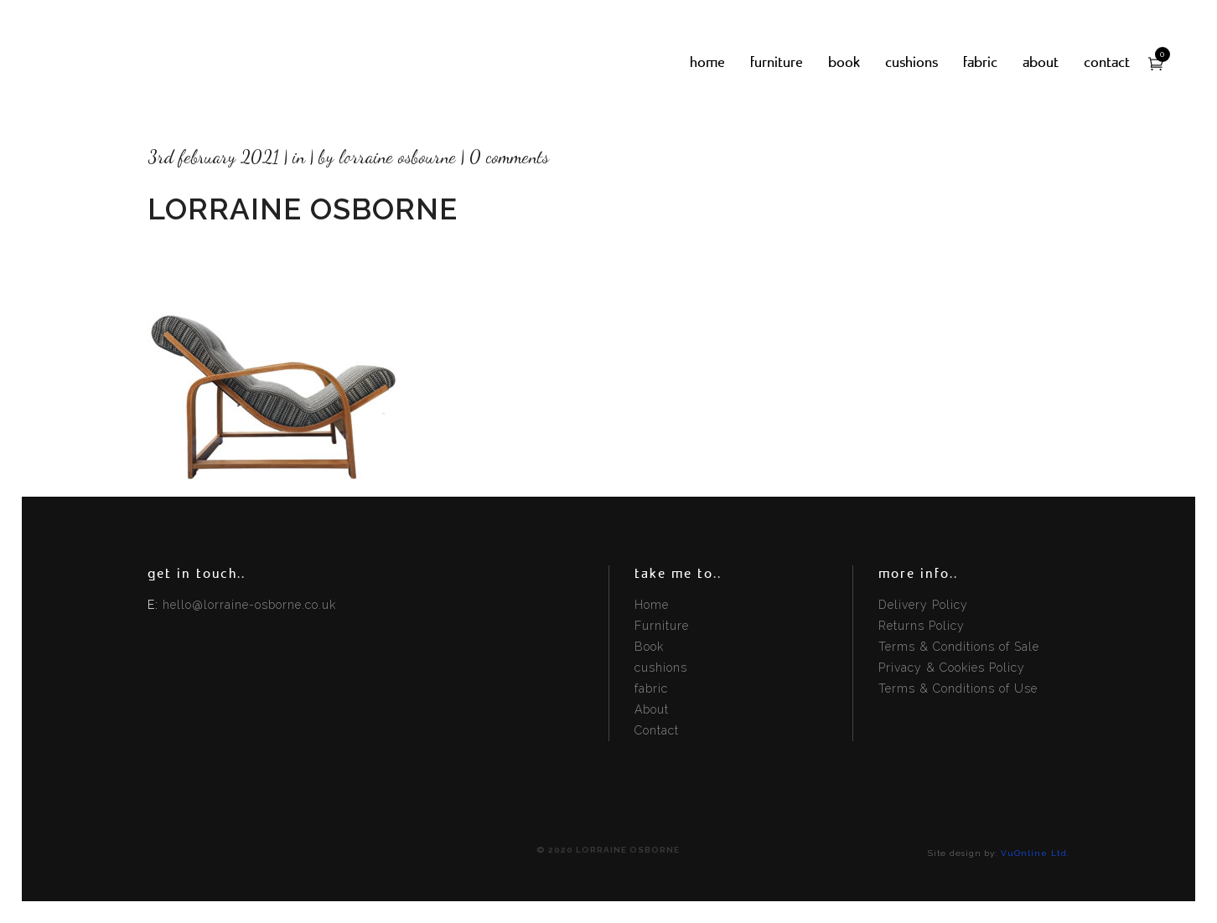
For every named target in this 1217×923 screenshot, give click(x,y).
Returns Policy (921, 625)
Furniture (661, 625)
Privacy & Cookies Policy (951, 667)
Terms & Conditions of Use (958, 688)
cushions (660, 667)
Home (651, 604)
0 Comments (509, 157)
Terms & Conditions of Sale (958, 646)
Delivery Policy (923, 604)
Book (649, 646)
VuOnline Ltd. (1035, 853)
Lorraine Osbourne (397, 157)
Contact (656, 730)
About (651, 709)
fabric (651, 688)
